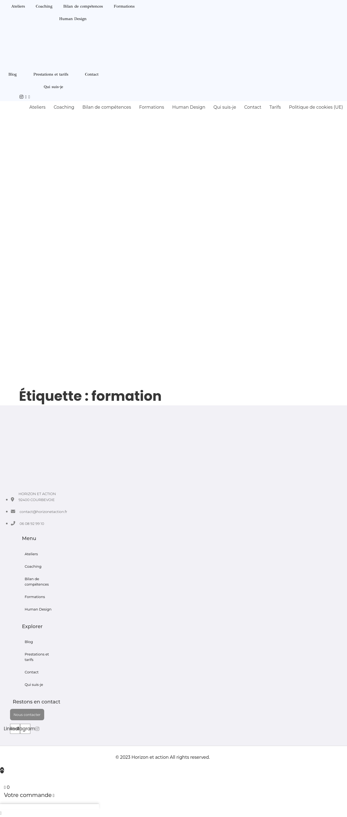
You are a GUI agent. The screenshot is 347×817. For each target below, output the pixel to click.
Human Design (72, 18)
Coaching (44, 6)
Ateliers (18, 6)
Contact (92, 74)
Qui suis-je (53, 86)
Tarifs (275, 107)
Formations (124, 6)
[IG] (21, 97)
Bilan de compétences (83, 6)
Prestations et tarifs (50, 74)
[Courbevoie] (29, 97)
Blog (12, 74)
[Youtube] (26, 97)
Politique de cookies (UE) (316, 107)
